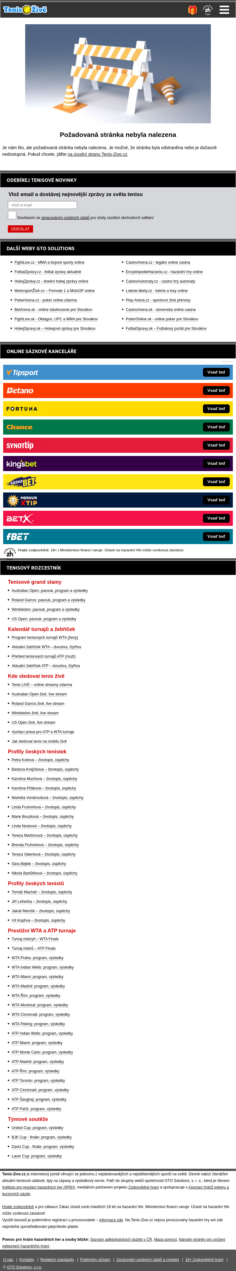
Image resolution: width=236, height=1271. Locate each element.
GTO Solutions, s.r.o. (24, 1267)
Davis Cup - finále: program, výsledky (43, 1146)
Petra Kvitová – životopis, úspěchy (40, 760)
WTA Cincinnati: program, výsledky (41, 1014)
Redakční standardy (57, 1259)
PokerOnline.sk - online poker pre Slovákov (162, 319)
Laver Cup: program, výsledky (37, 1156)
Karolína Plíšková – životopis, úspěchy (44, 788)
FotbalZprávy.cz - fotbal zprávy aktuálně (47, 272)
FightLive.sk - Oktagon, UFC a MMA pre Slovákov (56, 319)
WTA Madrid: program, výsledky (38, 986)
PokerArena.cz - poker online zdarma (45, 300)
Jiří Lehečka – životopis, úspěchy (39, 901)
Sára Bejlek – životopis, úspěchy (39, 864)
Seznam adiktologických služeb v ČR (121, 1239)
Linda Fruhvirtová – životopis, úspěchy (44, 807)
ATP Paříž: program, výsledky (36, 1109)
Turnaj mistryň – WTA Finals (35, 939)
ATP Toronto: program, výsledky (38, 1080)
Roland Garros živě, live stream (38, 703)
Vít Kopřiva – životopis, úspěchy (38, 920)
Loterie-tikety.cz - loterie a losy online (157, 291)
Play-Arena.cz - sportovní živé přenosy (158, 300)
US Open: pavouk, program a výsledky (44, 619)
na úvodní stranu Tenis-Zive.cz (97, 154)
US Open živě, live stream (33, 722)
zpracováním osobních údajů (65, 218)
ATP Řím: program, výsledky (35, 1071)
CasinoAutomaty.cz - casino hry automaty (160, 281)
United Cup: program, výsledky (37, 1128)
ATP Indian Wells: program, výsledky (42, 1033)
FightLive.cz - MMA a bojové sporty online (49, 262)
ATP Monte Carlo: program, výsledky (42, 1052)
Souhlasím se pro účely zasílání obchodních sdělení (85, 218)
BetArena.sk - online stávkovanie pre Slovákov (53, 309)
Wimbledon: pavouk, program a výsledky (46, 609)
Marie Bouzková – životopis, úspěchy (43, 816)
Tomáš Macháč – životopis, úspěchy (42, 892)
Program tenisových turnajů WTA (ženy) (45, 637)
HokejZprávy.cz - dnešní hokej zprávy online (51, 281)
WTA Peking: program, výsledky (38, 1024)
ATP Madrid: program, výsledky (38, 1062)
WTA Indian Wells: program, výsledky (43, 967)
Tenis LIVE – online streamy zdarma (42, 685)
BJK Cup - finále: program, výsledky (42, 1137)
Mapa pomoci (165, 1239)
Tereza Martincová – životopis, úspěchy (44, 835)
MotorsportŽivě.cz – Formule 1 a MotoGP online (54, 291)
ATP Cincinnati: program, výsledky (40, 1090)
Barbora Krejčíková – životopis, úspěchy (45, 769)
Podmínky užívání (95, 1259)
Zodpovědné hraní (143, 1187)
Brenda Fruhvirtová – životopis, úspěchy (45, 845)
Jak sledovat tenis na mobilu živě (39, 741)
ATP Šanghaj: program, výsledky (39, 1099)
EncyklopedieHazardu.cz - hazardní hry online (164, 272)
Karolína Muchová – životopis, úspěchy (44, 779)
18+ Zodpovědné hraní (204, 1259)
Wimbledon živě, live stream (35, 713)
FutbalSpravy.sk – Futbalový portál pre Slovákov (166, 328)
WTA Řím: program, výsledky (36, 995)
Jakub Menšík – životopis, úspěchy (41, 911)
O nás (8, 1259)
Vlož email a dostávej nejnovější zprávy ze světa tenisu (75, 194)
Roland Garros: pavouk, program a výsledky (48, 600)
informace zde (111, 1220)
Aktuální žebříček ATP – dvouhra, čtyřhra (46, 666)
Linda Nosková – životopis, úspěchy (42, 826)
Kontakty (27, 1259)
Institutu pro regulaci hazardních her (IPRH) (38, 1187)
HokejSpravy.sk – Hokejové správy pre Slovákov (54, 328)
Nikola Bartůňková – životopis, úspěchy (44, 873)
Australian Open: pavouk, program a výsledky (50, 590)
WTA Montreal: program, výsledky (40, 1005)
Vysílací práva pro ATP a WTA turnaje (43, 732)
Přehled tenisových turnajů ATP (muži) (44, 656)
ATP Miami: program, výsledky (37, 1043)
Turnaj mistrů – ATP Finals (34, 948)
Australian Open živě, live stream (39, 694)
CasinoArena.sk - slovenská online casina (161, 309)
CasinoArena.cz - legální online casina (158, 262)
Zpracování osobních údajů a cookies (147, 1259)
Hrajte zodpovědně (18, 1207)
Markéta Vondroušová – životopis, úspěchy (47, 798)
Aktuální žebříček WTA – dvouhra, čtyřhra (46, 647)
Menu (224, 10)
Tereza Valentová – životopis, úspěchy (44, 854)
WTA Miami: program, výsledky (37, 977)
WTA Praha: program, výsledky (38, 958)
